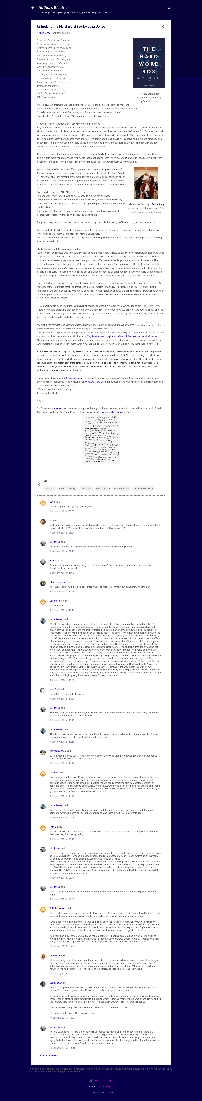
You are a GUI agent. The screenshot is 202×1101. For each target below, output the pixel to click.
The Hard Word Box (95, 381)
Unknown (54, 772)
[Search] (169, 8)
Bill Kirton (54, 560)
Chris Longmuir (57, 582)
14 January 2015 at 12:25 (63, 1017)
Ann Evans (55, 955)
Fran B (53, 826)
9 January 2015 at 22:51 (62, 899)
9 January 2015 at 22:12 (62, 839)
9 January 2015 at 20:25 (62, 817)
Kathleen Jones (58, 751)
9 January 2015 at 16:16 (62, 741)
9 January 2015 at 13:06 (62, 680)
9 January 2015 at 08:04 (62, 532)
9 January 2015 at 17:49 (62, 796)
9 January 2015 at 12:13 (62, 610)
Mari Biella (55, 689)
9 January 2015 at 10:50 (62, 573)
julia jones (55, 542)
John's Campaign (74, 378)
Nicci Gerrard (103, 488)
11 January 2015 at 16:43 (63, 946)
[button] (163, 27)
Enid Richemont (58, 908)
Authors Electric (53, 7)
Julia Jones (86, 488)
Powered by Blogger (101, 1080)
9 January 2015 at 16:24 (62, 763)
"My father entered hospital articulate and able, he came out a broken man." (123, 336)
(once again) (55, 408)
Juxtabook (55, 982)
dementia (49, 488)
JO (51, 520)
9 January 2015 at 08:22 (62, 551)
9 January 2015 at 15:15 (62, 720)
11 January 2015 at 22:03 (63, 973)
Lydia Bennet (56, 619)
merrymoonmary (108, 1086)
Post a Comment (49, 1055)
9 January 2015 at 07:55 (62, 511)
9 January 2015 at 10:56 (62, 591)
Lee (51, 501)
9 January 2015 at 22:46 (62, 877)
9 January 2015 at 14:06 (62, 698)
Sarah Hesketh (121, 488)
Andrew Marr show (112, 412)
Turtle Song (158, 204)
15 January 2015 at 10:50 (63, 1047)
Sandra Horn (56, 600)
